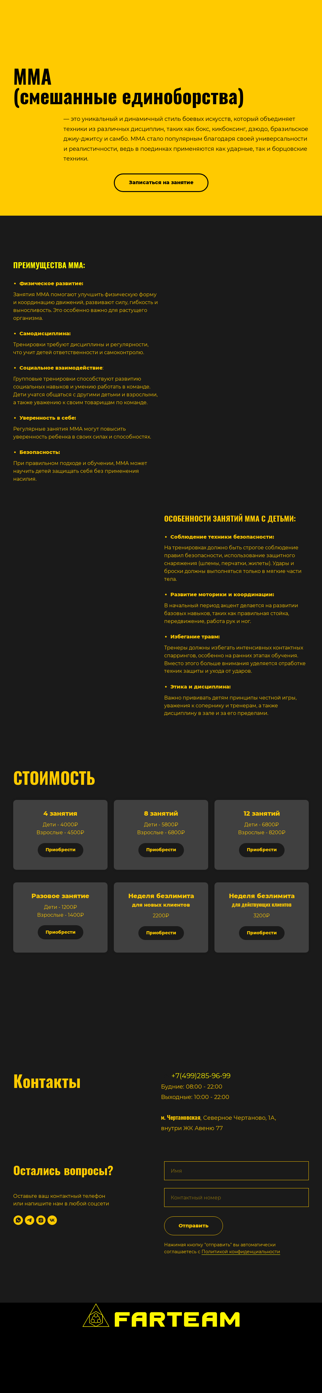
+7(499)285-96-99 (200, 1076)
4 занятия (60, 813)
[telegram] (29, 1220)
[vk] (52, 1220)
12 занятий (262, 813)
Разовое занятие (60, 896)
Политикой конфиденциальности (241, 1251)
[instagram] (41, 1220)
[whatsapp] (18, 1220)
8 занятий (161, 813)
